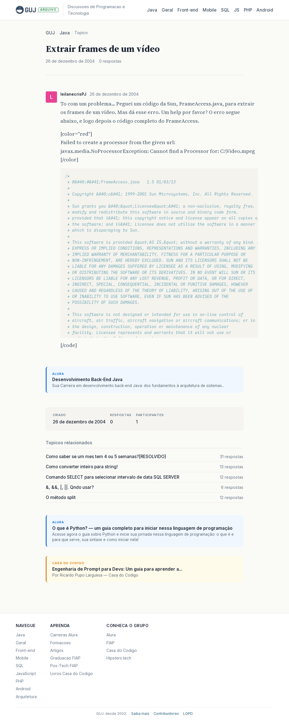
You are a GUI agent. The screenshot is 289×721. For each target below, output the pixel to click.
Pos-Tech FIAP (64, 665)
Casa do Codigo (121, 650)
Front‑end (188, 10)
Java (152, 10)
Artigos (57, 650)
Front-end (25, 650)
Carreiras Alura (64, 634)
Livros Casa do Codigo (71, 673)
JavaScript (26, 673)
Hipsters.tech (118, 658)
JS (236, 10)
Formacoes (60, 642)
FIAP (110, 642)
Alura (111, 634)
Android (265, 10)
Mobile (209, 10)
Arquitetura (26, 696)
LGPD (188, 713)
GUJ (50, 33)
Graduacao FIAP (65, 658)
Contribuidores (166, 713)
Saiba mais (140, 713)
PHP (248, 10)
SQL (225, 10)
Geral (167, 10)
